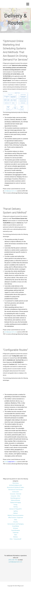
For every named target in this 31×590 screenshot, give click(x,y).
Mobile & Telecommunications (15, 515)
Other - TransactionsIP (15, 539)
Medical (15, 513)
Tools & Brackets (15, 530)
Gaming (15, 506)
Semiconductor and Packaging (15, 524)
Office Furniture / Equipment (15, 517)
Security (15, 521)
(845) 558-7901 (13, 560)
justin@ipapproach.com (10, 191)
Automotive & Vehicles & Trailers (15, 487)
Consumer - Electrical (15, 494)
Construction (15, 491)
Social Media (15, 526)
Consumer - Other (15, 496)
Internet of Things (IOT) (15, 509)
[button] (28, 5)
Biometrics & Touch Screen (16, 489)
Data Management (15, 498)
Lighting (15, 511)
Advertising (16, 483)
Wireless (15, 537)
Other (15, 519)
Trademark (15, 532)
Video (15, 534)
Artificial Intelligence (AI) (15, 485)
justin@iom (10, 461)
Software (15, 528)
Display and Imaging (15, 502)
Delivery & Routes (15, 500)
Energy (15, 504)
